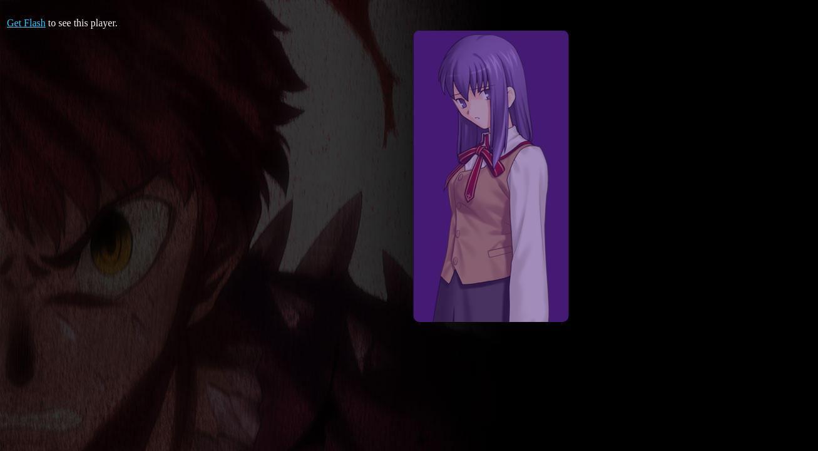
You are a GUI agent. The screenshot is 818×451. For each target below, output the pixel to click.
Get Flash (26, 23)
